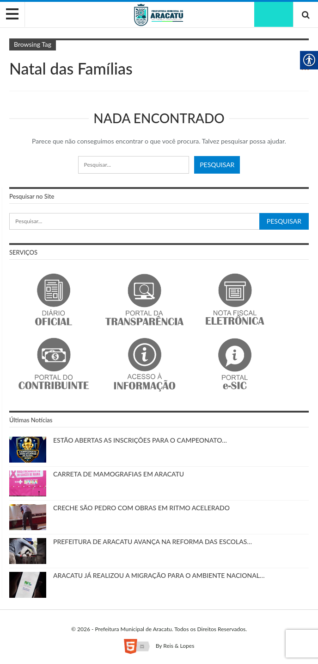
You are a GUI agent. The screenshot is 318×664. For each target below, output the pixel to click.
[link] (158, 14)
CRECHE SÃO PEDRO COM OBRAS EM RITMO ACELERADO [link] (141, 508)
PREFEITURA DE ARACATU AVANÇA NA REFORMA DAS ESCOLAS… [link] (152, 541)
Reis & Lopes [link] (178, 645)
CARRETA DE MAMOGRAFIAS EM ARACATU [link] (118, 474)
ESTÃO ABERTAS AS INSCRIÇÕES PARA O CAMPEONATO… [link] (140, 440)
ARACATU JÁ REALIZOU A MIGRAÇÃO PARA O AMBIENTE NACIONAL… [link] (158, 575)
